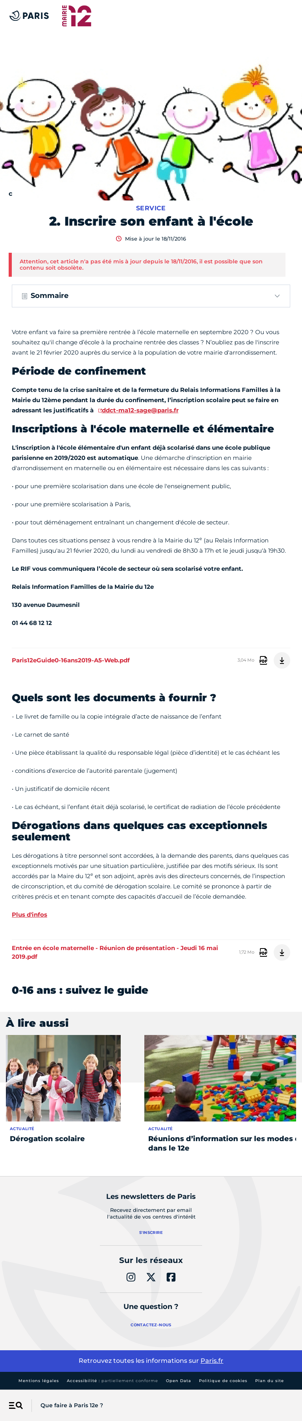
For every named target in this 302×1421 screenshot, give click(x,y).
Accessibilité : (112, 1380)
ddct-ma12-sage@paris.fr (140, 410)
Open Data (178, 1380)
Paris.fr (212, 1360)
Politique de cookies (223, 1380)
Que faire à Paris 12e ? (72, 1405)
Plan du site (269, 1380)
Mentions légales (38, 1380)
